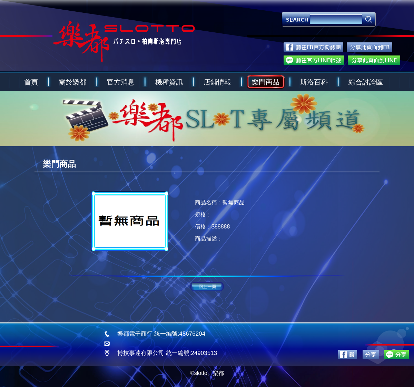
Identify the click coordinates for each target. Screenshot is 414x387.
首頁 (31, 82)
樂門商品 (265, 82)
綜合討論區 (365, 82)
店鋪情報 (217, 82)
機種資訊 (169, 82)
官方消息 (121, 82)
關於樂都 (72, 82)
